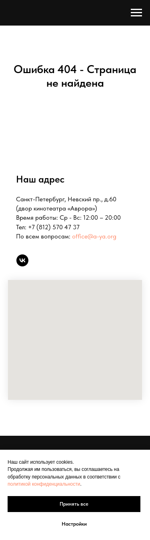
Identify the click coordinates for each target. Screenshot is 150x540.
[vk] (22, 260)
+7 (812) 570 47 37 (54, 227)
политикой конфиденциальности (44, 484)
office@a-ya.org (94, 236)
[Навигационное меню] (136, 13)
